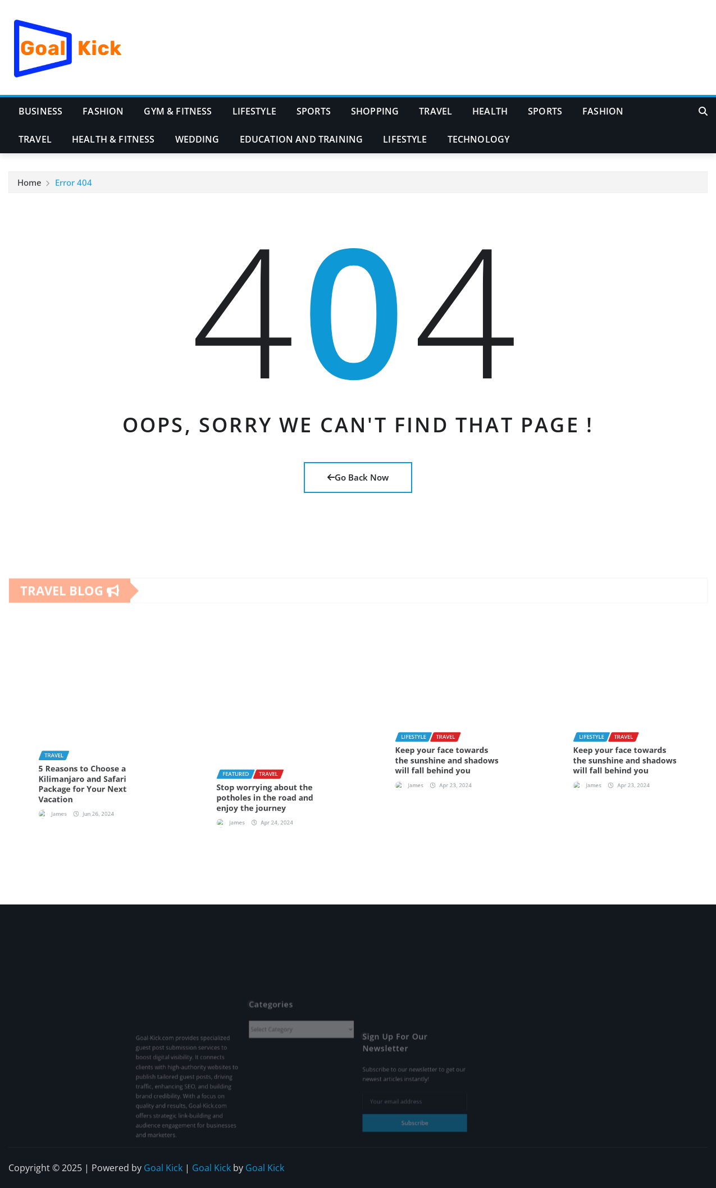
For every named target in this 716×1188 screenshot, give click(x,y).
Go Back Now (358, 477)
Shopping (375, 111)
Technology (479, 139)
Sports (314, 111)
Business (40, 111)
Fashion (103, 111)
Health (490, 111)
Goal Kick (163, 1168)
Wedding (197, 139)
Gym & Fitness (178, 111)
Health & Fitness (113, 139)
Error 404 (73, 189)
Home (29, 189)
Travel (435, 111)
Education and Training (301, 139)
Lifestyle (254, 111)
